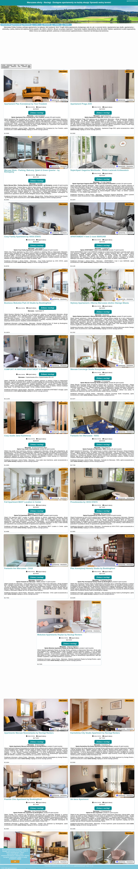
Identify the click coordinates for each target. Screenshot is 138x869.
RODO (19, 859)
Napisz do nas (89, 866)
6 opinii (119, 582)
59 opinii (113, 515)
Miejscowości (26, 24)
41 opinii (110, 812)
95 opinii (114, 449)
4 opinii (86, 648)
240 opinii (52, 117)
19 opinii (60, 185)
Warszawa (63, 71)
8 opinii (51, 515)
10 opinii (50, 250)
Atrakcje (57, 24)
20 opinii (124, 316)
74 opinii (116, 250)
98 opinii (47, 449)
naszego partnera (43, 129)
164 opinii (124, 183)
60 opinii (50, 812)
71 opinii (47, 582)
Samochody (47, 24)
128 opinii (111, 117)
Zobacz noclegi (37, 113)
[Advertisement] (69, 48)
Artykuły (67, 24)
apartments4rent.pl (132, 1)
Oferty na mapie (17, 24)
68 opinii (116, 382)
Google (5, 851)
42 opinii (54, 746)
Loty (37, 24)
